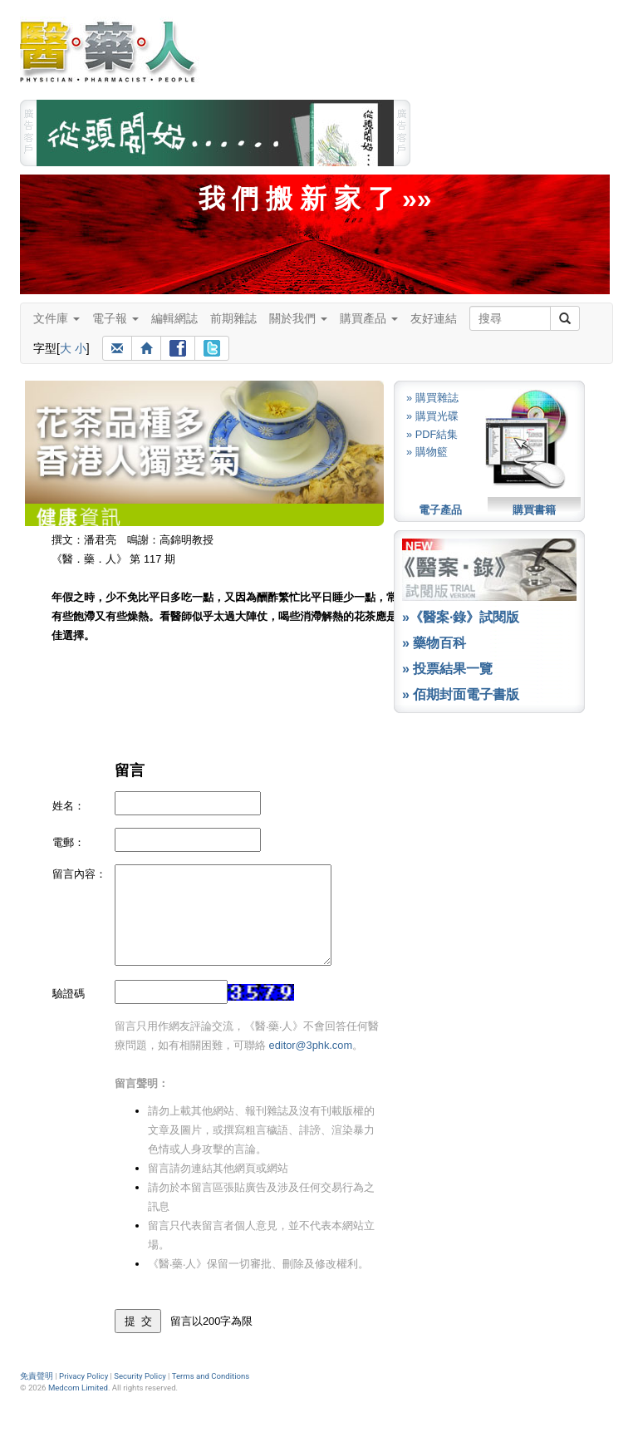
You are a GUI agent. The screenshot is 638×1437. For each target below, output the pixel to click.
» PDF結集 (432, 434)
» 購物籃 (427, 451)
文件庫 (56, 318)
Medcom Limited (78, 1387)
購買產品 (369, 318)
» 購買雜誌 (432, 397)
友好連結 (433, 318)
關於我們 (298, 318)
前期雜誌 (233, 318)
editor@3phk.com (310, 1045)
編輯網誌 (174, 318)
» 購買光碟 (432, 416)
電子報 (115, 318)
